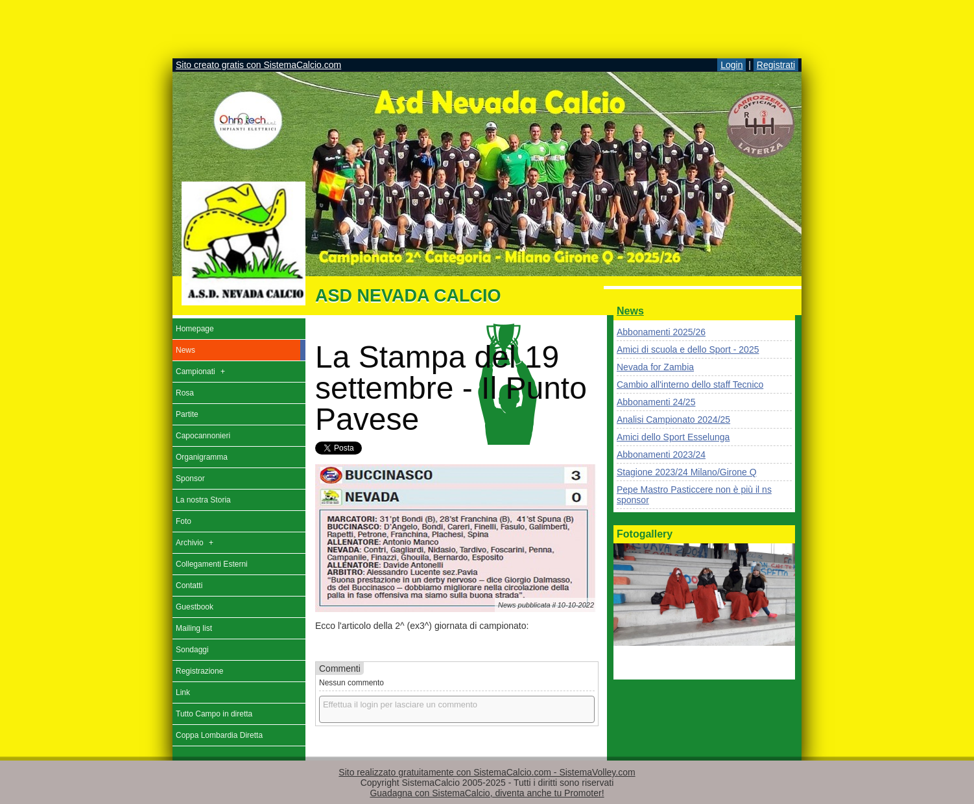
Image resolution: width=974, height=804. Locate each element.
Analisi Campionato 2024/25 (673, 419)
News (630, 310)
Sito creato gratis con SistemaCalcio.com (258, 65)
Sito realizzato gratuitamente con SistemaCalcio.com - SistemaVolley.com (487, 772)
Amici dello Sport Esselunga (673, 437)
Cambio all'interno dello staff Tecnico (690, 384)
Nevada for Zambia (655, 367)
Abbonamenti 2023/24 (661, 454)
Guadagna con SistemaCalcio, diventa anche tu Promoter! (487, 793)
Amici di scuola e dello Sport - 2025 (688, 349)
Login (731, 65)
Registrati (776, 65)
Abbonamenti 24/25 (656, 402)
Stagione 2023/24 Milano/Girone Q (687, 472)
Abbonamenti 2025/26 (661, 332)
